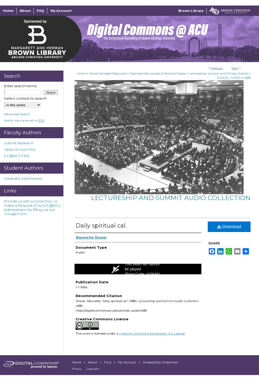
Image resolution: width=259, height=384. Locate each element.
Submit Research (19, 143)
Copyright (92, 369)
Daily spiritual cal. (101, 225)
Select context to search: (25, 98)
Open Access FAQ (19, 149)
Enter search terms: (20, 86)
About (93, 362)
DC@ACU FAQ (16, 156)
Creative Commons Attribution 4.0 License (152, 333)
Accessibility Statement (160, 362)
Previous (217, 68)
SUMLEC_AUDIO (228, 78)
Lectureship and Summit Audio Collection (171, 198)
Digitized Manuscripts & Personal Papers (158, 73)
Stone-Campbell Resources (107, 73)
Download (229, 226)
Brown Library (191, 11)
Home (81, 73)
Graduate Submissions (23, 178)
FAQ (108, 362)
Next (235, 68)
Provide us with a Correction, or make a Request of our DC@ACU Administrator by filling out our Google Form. (32, 207)
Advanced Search (17, 114)
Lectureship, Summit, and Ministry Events (218, 73)
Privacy (77, 369)
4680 (247, 78)
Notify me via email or (24, 120)
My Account (127, 362)
